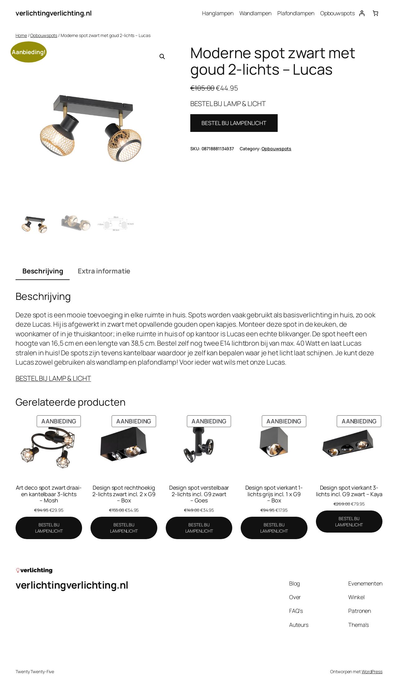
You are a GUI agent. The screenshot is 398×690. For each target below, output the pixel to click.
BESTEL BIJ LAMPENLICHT (233, 123)
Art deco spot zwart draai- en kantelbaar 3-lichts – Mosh (48, 493)
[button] (162, 56)
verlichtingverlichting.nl (54, 13)
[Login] (362, 13)
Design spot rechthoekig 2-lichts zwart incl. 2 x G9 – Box (123, 493)
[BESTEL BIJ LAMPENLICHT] (49, 528)
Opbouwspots (43, 35)
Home (21, 35)
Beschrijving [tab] (42, 271)
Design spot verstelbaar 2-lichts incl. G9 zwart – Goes (199, 493)
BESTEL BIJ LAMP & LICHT (53, 378)
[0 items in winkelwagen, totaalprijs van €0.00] (375, 13)
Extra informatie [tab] (104, 271)
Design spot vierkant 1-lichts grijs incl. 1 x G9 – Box (274, 493)
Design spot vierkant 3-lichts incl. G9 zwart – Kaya (349, 490)
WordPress (372, 671)
